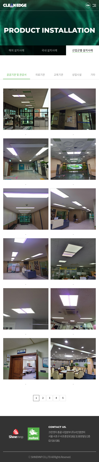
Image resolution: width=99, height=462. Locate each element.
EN (88, 5)
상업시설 (77, 74)
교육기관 (58, 74)
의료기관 (40, 74)
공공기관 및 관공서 (16, 74)
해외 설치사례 (16, 50)
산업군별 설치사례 (82, 50)
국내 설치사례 (49, 50)
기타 (93, 74)
